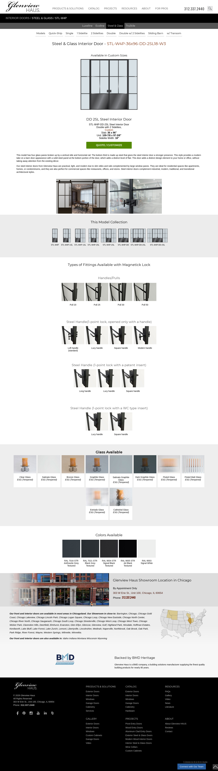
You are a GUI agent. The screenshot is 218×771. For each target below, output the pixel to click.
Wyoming (102, 638)
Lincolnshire (85, 628)
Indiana (73, 638)
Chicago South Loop (63, 621)
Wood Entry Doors (134, 727)
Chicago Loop (90, 617)
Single (69, 33)
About (146, 8)
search (210, 8)
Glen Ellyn (76, 625)
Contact (168, 731)
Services (90, 711)
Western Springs (52, 632)
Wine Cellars (131, 747)
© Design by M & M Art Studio (195, 762)
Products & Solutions (68, 8)
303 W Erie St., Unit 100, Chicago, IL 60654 (138, 593)
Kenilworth (15, 628)
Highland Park (115, 625)
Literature (169, 707)
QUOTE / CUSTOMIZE (109, 145)
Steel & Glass (115, 25)
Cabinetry (90, 707)
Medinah (97, 628)
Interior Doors (18, 18)
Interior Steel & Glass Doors (139, 743)
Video (167, 699)
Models (40, 33)
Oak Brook (131, 628)
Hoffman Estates (141, 625)
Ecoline (100, 25)
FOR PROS (161, 8)
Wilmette (66, 632)
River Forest (28, 632)
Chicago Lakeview (26, 617)
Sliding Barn (155, 33)
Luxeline (87, 25)
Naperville (108, 628)
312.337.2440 (194, 8)
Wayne (39, 632)
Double (111, 33)
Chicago (133, 613)
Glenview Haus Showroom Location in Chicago (152, 580)
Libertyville (73, 628)
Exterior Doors (92, 691)
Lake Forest (39, 628)
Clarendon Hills (30, 625)
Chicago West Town (128, 621)
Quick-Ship (55, 33)
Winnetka (76, 632)
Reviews (169, 727)
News (167, 703)
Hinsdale (127, 625)
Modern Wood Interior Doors (139, 739)
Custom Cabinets (94, 735)
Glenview (96, 625)
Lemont (62, 628)
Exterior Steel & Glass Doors (139, 735)
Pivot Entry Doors (134, 723)
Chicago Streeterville (85, 621)
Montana (81, 638)
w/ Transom (174, 33)
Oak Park (143, 628)
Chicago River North (20, 621)
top (215, 766)
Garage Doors (92, 703)
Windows (90, 699)
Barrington (122, 613)
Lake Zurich (52, 628)
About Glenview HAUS (175, 723)
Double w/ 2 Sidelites (132, 33)
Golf (104, 625)
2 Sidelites (97, 33)
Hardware (130, 711)
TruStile (130, 25)
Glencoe (86, 625)
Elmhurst (54, 625)
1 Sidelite (82, 33)
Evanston (64, 625)
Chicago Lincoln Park (47, 617)
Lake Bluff (26, 628)
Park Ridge (15, 632)
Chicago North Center (134, 617)
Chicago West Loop (107, 621)
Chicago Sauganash (41, 621)
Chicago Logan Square (70, 617)
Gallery (168, 695)
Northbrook (119, 628)
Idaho (66, 638)
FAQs (167, 691)
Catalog (93, 8)
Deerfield (44, 625)
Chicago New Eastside (110, 617)
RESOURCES (129, 8)
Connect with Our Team (191, 766)
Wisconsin (92, 638)
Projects (110, 8)
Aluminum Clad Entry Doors (139, 731)
